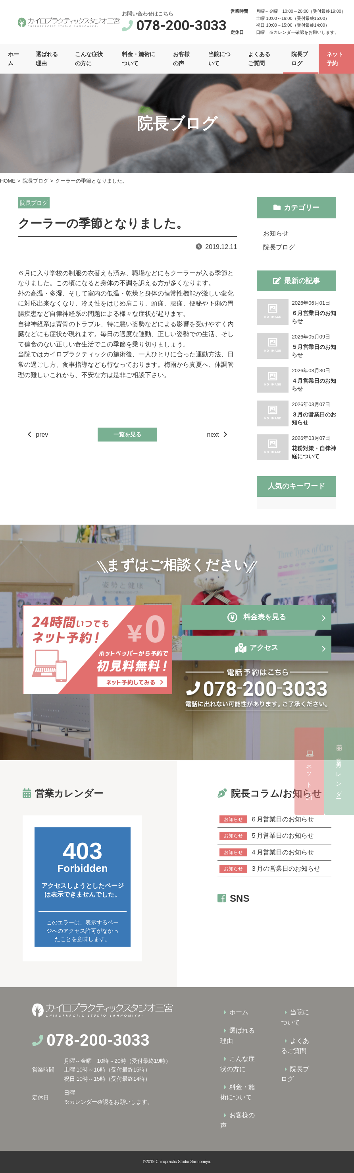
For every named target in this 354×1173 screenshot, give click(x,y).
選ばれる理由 (47, 58)
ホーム (13, 58)
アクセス (264, 648)
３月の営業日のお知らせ (269, 869)
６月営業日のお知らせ (266, 819)
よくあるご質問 (259, 58)
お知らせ (276, 233)
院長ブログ (299, 58)
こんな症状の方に (89, 58)
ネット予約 (339, 771)
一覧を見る (127, 434)
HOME (7, 181)
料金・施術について (138, 58)
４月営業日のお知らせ (266, 852)
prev (42, 434)
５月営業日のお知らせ (266, 836)
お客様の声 (181, 58)
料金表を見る (256, 617)
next (213, 434)
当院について (219, 58)
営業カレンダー (339, 677)
